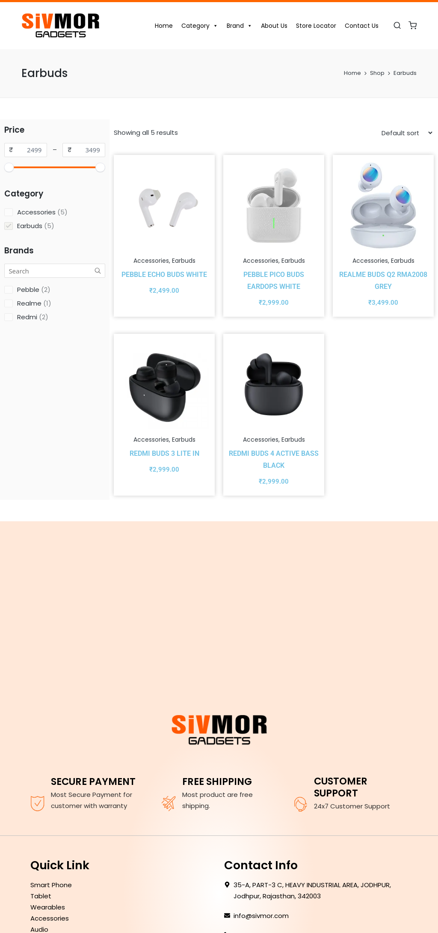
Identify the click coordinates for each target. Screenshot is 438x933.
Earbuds (183, 260)
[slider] (9, 167)
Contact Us (362, 25)
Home (164, 25)
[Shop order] (407, 133)
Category (199, 25)
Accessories (151, 260)
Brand (239, 25)
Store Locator (316, 25)
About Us (274, 25)
